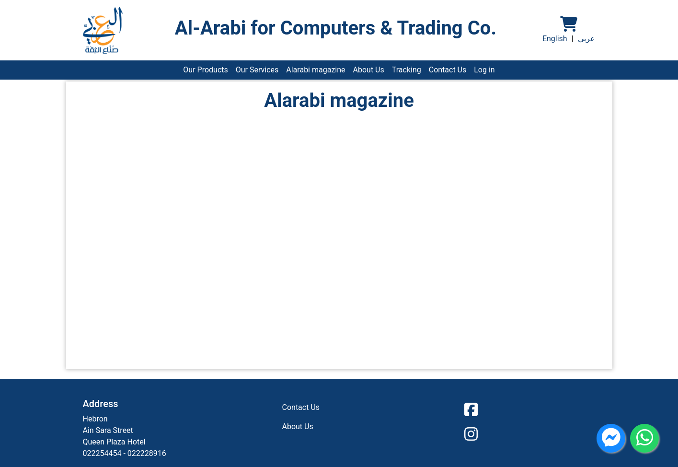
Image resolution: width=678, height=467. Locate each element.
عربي (586, 38)
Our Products (205, 69)
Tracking (406, 69)
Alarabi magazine (315, 69)
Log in (484, 69)
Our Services (257, 69)
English (554, 38)
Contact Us (448, 69)
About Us (368, 69)
